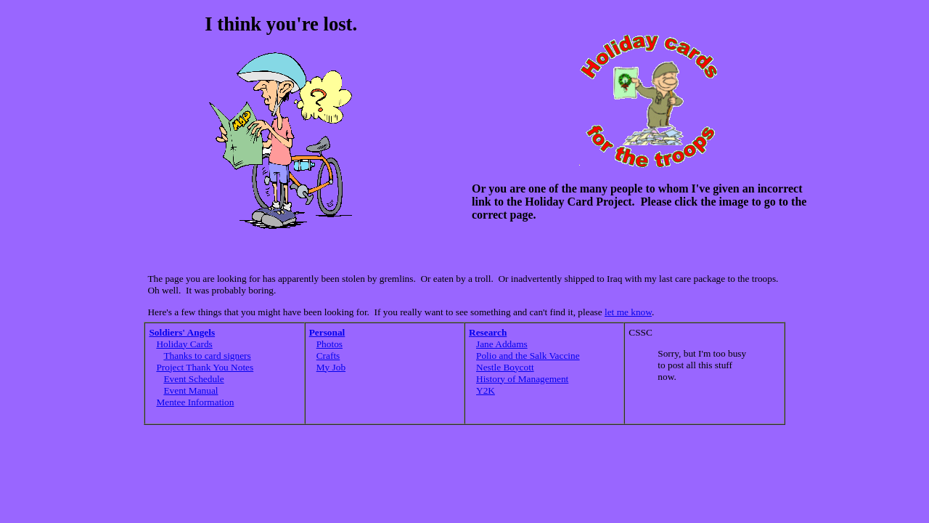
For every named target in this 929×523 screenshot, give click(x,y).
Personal (327, 332)
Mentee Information (195, 402)
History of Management (522, 378)
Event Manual (190, 390)
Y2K (485, 390)
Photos (329, 343)
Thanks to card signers (206, 355)
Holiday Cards (184, 343)
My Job (330, 367)
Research (488, 332)
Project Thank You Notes (204, 367)
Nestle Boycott (505, 367)
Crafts (328, 355)
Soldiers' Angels (182, 332)
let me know (628, 312)
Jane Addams (502, 343)
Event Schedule (193, 378)
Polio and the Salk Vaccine (528, 355)
